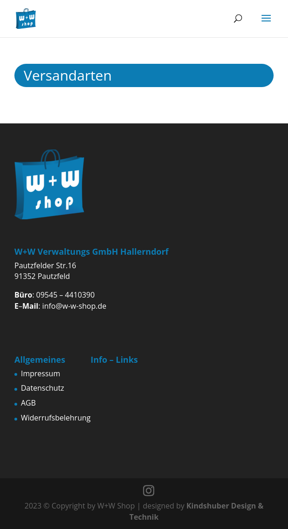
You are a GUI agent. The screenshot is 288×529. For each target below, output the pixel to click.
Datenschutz (42, 388)
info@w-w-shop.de (74, 306)
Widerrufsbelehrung (56, 418)
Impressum (40, 373)
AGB (28, 403)
